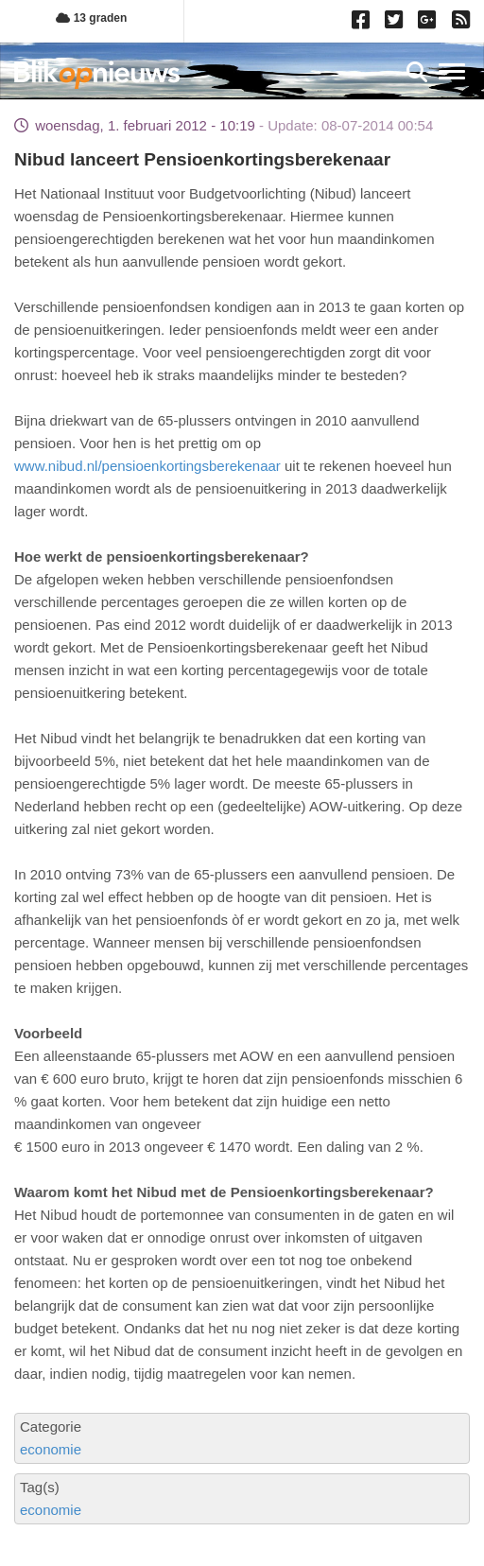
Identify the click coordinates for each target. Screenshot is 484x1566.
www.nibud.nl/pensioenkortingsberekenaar (147, 466)
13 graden (91, 18)
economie (50, 1449)
